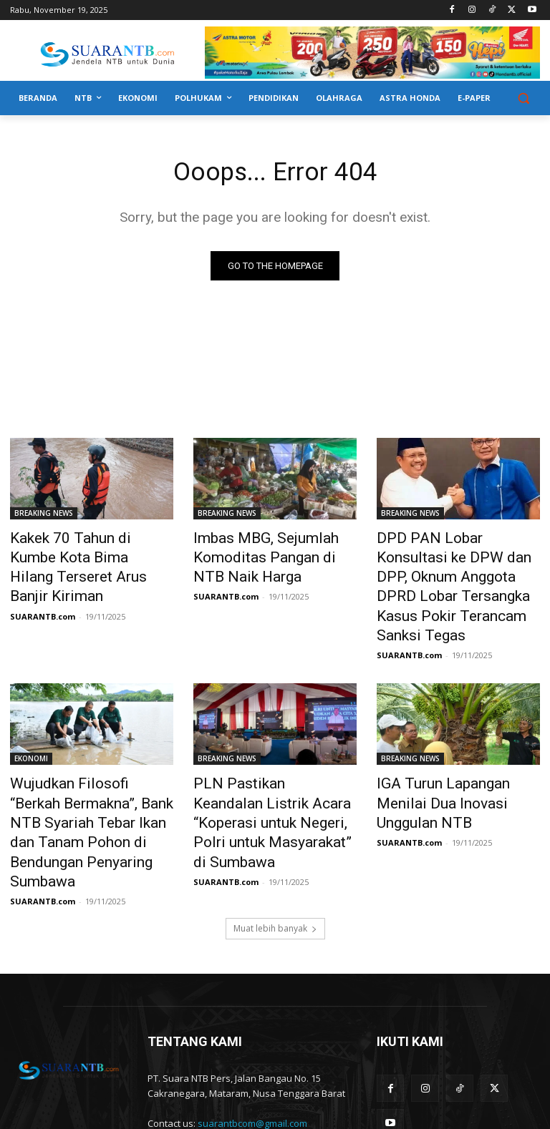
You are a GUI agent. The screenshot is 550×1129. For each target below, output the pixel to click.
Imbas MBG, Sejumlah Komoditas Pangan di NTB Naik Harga (263, 555)
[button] (523, 98)
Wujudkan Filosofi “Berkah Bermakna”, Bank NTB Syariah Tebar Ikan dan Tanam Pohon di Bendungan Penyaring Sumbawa (87, 779)
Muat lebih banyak (275, 855)
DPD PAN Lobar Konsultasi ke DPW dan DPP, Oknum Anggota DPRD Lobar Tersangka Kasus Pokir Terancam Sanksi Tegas (455, 571)
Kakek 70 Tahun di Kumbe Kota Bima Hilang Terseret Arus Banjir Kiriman (80, 555)
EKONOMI (31, 724)
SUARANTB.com (42, 588)
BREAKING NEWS (43, 516)
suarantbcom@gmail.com (252, 1050)
